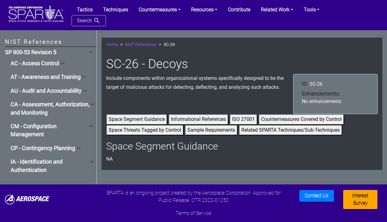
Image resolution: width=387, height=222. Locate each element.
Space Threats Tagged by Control (145, 130)
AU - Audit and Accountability (45, 91)
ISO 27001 (243, 119)
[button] (159, 9)
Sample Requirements (211, 130)
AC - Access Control (34, 63)
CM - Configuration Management (33, 130)
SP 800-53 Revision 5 (30, 52)
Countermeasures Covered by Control (301, 119)
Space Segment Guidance (137, 119)
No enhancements (321, 101)
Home (112, 44)
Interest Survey (360, 199)
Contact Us (316, 196)
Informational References (198, 119)
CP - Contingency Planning (42, 148)
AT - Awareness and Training (45, 77)
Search (89, 20)
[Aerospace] (27, 199)
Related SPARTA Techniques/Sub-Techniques (290, 130)
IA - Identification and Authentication (36, 166)
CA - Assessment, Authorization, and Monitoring (49, 108)
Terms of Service (193, 213)
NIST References (140, 44)
